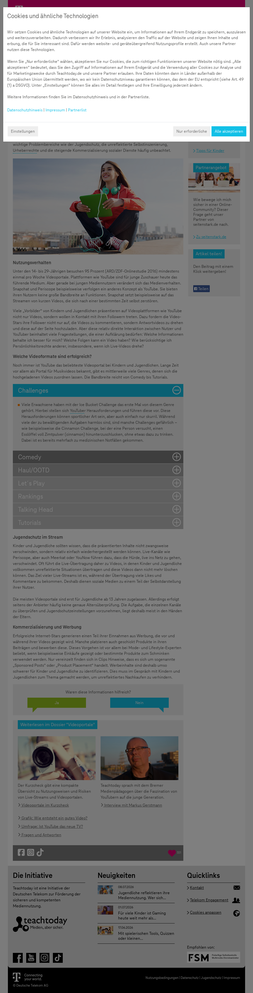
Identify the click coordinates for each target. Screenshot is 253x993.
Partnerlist (77, 110)
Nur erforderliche (191, 131)
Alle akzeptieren (229, 131)
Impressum (55, 110)
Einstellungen (23, 131)
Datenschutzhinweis (24, 110)
